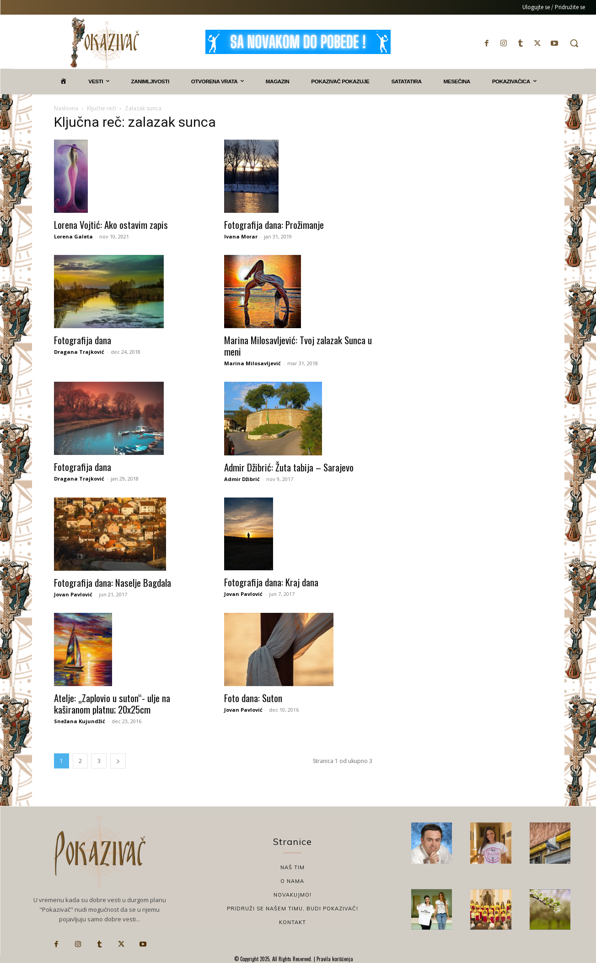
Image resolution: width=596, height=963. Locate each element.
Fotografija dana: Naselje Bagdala (112, 582)
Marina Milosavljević (252, 363)
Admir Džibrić (242, 479)
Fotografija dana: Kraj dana (271, 582)
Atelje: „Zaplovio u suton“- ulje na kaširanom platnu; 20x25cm (112, 703)
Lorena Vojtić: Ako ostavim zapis (111, 224)
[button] (574, 43)
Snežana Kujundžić (79, 721)
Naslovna (66, 108)
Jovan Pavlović (73, 594)
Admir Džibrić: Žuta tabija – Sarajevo (289, 467)
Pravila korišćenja (334, 959)
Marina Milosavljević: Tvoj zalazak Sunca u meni (298, 345)
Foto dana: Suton (253, 698)
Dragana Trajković (79, 351)
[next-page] (118, 760)
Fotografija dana (82, 340)
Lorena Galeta (73, 236)
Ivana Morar (241, 236)
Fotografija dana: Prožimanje (274, 224)
